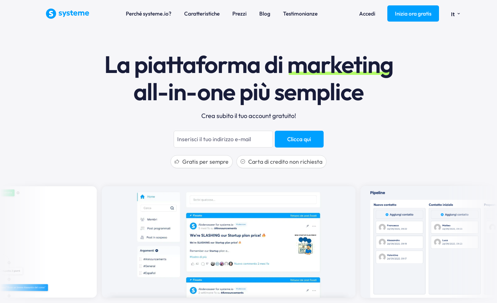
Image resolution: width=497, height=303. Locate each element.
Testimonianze (300, 13)
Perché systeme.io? (148, 13)
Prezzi (239, 13)
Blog (264, 13)
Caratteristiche (202, 13)
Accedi (367, 13)
